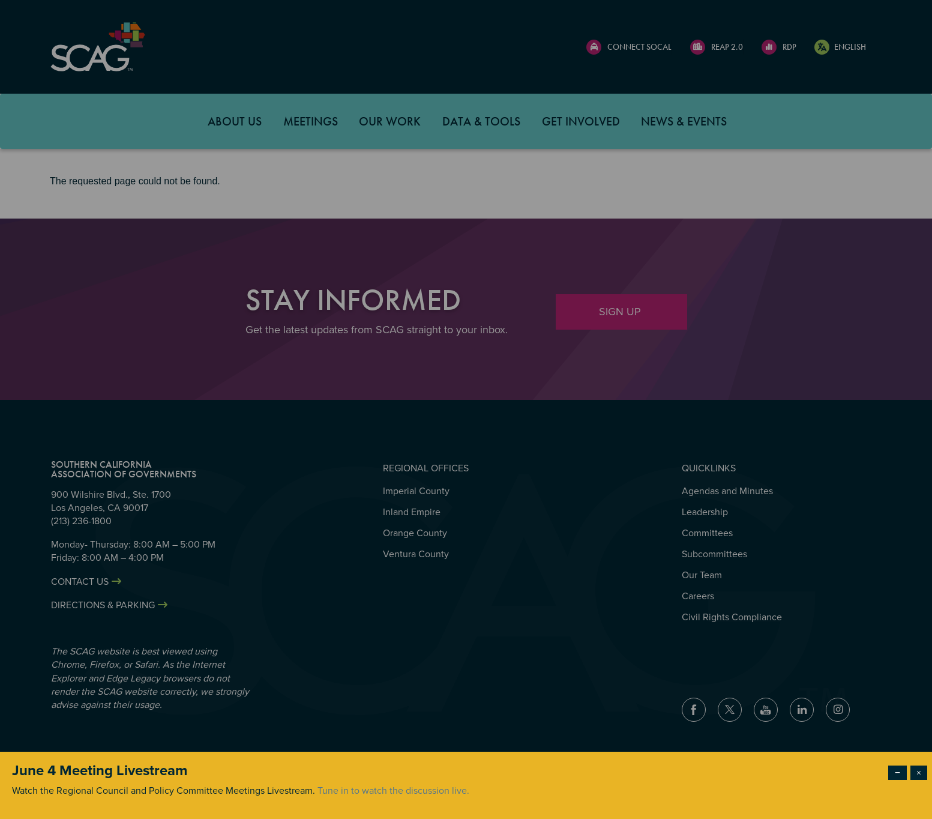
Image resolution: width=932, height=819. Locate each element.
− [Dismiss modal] (897, 773)
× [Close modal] (918, 773)
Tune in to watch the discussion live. (393, 791)
